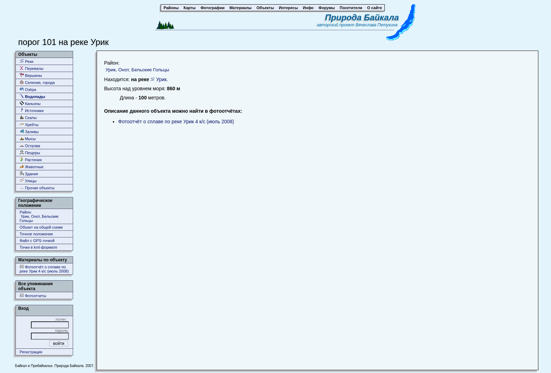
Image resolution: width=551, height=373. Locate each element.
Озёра (28, 89)
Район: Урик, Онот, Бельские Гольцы (39, 216)
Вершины (31, 75)
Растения (31, 159)
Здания (29, 173)
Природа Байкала (362, 17)
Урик (161, 79)
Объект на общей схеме (41, 227)
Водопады (32, 96)
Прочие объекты (37, 187)
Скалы (28, 117)
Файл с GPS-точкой (37, 240)
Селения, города (37, 82)
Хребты (29, 124)
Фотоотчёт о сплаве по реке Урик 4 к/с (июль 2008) (44, 268)
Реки (26, 61)
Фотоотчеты (33, 295)
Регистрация (31, 352)
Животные (32, 166)
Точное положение (36, 234)
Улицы (28, 180)
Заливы (29, 131)
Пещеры (30, 152)
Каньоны (30, 103)
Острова (30, 145)
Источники (32, 110)
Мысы (28, 138)
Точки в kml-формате (38, 247)
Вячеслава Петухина (377, 24)
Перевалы (31, 68)
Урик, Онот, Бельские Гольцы (137, 69)
